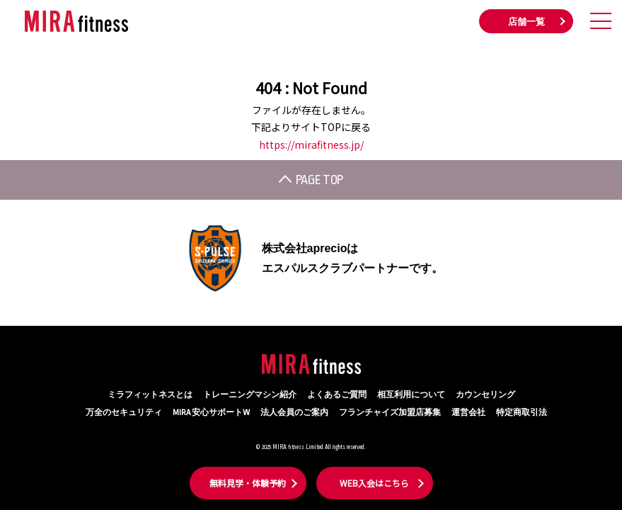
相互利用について (411, 395)
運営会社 (468, 412)
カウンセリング (485, 395)
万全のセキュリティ (124, 412)
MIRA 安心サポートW (211, 412)
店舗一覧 (526, 22)
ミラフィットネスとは (150, 395)
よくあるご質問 (337, 395)
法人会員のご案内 (294, 412)
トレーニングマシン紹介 (249, 395)
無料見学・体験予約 (247, 483)
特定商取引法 (521, 412)
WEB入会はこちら (374, 483)
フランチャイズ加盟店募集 (390, 412)
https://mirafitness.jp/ (311, 144)
